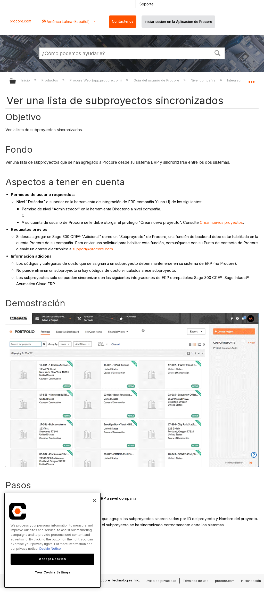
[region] (52, 540)
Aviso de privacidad (161, 581)
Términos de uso (196, 581)
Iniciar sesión (251, 581)
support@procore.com (92, 248)
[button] (217, 52)
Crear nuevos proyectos (221, 222)
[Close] (94, 500)
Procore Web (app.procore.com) (96, 80)
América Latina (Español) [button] (68, 21)
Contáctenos (122, 21)
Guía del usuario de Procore (157, 80)
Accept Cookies (52, 559)
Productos (50, 80)
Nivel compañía (204, 80)
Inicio (26, 80)
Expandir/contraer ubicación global (251, 79)
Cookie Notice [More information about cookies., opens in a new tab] (50, 548)
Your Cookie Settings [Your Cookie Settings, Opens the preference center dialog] (52, 572)
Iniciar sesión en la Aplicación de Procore (178, 22)
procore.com (20, 21)
